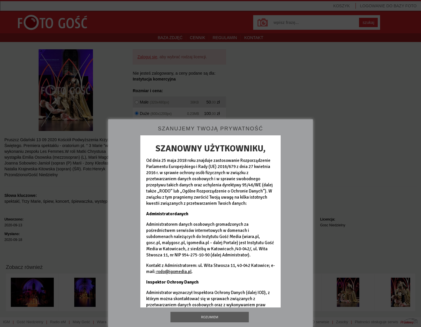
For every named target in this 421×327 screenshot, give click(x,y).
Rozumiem (209, 317)
